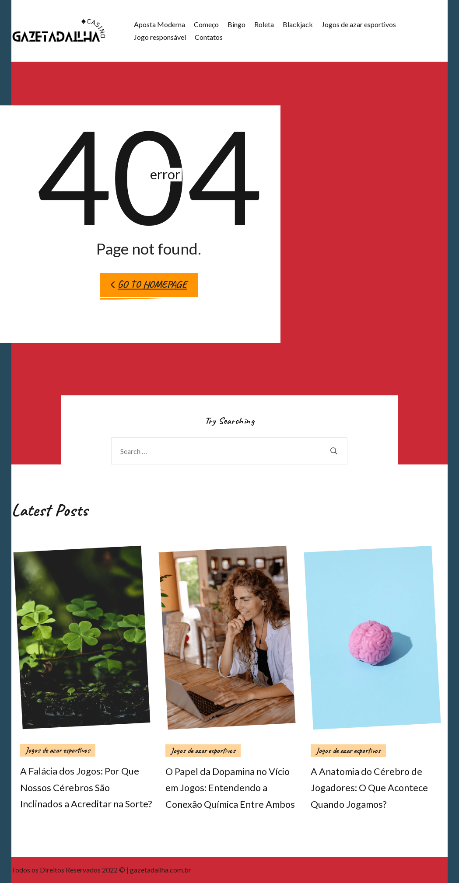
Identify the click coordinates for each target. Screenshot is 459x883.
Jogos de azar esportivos (359, 24)
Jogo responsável (160, 37)
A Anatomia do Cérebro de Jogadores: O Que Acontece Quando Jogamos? (369, 788)
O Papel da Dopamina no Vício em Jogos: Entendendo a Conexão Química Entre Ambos (230, 788)
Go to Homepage (149, 284)
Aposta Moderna (159, 24)
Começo (206, 24)
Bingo (236, 24)
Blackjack (298, 24)
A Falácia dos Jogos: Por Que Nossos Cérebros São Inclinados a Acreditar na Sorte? (86, 787)
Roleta (264, 24)
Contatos (209, 37)
